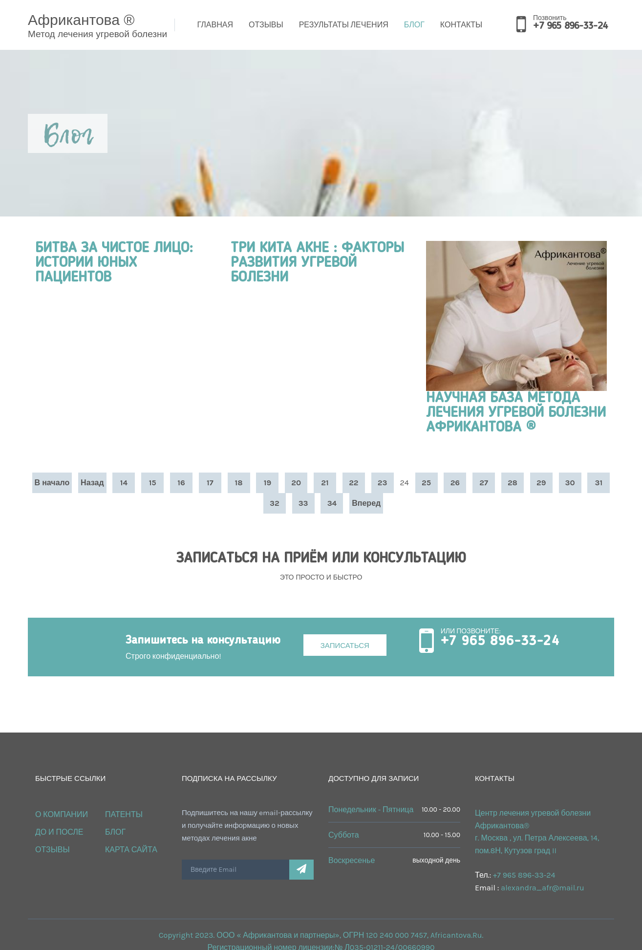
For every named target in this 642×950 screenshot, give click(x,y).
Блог (414, 24)
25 (426, 482)
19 (267, 482)
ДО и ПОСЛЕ (59, 832)
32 (274, 503)
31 (599, 482)
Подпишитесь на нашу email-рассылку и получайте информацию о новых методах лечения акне (247, 825)
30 (570, 482)
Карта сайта (131, 849)
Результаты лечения (343, 24)
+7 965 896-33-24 (570, 26)
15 (152, 482)
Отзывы (266, 24)
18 (239, 482)
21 (324, 482)
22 (353, 482)
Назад (92, 482)
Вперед (366, 503)
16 (181, 482)
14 (124, 482)
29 (541, 482)
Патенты (124, 814)
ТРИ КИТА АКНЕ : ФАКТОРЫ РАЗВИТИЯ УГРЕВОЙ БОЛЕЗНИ (317, 263)
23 (382, 482)
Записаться (345, 645)
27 (483, 482)
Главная (215, 24)
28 (512, 482)
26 (455, 482)
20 (296, 482)
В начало (52, 482)
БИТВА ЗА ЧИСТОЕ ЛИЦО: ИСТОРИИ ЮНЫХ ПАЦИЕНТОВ (114, 263)
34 (332, 503)
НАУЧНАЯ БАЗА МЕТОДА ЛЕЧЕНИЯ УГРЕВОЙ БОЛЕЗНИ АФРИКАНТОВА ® (516, 413)
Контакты (461, 24)
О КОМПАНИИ (61, 814)
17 (210, 482)
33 (303, 503)
